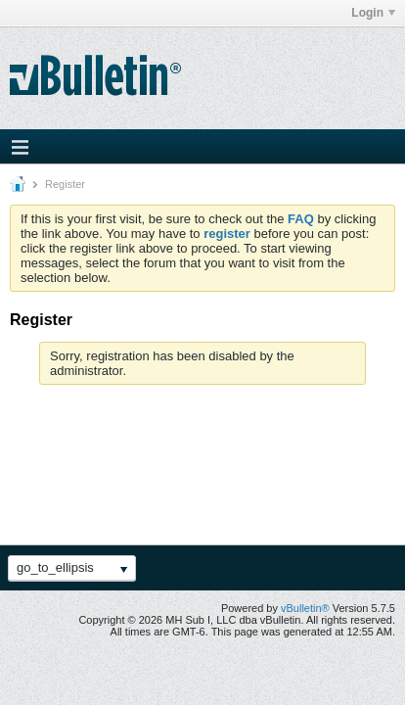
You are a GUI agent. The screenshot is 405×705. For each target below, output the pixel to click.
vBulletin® (305, 608)
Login (373, 13)
